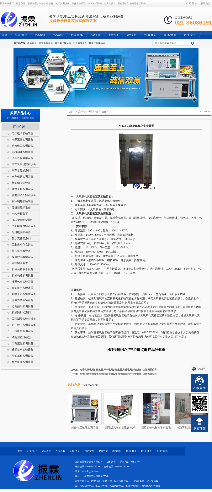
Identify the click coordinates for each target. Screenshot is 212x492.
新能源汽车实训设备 (24, 195)
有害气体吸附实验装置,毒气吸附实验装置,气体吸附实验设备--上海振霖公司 (118, 369)
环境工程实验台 (97, 43)
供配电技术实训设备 (24, 226)
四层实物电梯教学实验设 (156, 427)
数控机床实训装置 (22, 362)
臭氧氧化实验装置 (87, 196)
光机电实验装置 (21, 232)
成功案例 (116, 451)
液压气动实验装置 (22, 281)
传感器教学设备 (21, 207)
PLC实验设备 (80, 43)
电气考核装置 (20, 213)
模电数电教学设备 (22, 257)
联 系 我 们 (146, 451)
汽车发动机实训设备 (24, 164)
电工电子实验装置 (22, 133)
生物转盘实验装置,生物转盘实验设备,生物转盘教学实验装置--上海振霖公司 (118, 374)
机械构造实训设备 (22, 275)
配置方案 (103, 451)
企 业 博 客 (162, 451)
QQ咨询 (201, 368)
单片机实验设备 (21, 250)
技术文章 (89, 451)
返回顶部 (199, 428)
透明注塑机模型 (21, 337)
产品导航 (60, 451)
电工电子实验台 (63, 43)
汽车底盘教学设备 (22, 158)
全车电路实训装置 (22, 176)
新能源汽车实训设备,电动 (120, 427)
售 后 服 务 (131, 451)
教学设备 (32, 43)
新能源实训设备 (21, 182)
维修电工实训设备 (22, 145)
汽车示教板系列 (21, 170)
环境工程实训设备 (97, 111)
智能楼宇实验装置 (22, 287)
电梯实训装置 (20, 263)
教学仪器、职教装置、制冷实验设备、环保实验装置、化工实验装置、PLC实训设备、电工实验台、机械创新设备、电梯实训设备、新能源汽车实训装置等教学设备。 (117, 486)
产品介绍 (80, 111)
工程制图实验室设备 (24, 318)
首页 (20, 451)
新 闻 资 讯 (74, 451)
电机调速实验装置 (22, 152)
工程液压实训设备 (22, 343)
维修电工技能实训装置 (84, 427)
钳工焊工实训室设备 (24, 324)
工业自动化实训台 (22, 244)
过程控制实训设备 (22, 306)
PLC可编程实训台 (22, 219)
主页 (71, 111)
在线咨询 (199, 388)
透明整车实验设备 (22, 349)
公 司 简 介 (191, 3)
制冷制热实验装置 (22, 201)
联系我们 (205, 3)
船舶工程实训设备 (22, 355)
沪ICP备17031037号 (130, 461)
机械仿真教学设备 (22, 269)
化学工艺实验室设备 (24, 294)
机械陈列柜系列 (21, 312)
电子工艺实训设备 (22, 139)
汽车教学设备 (46, 43)
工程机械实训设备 (22, 331)
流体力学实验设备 (22, 300)
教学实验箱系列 (21, 238)
